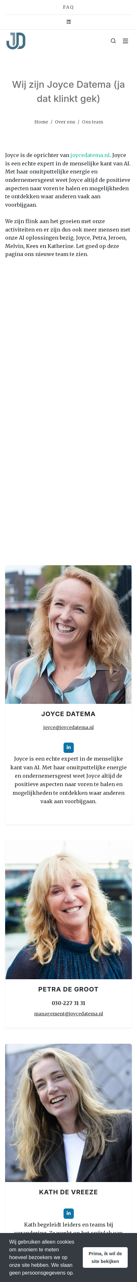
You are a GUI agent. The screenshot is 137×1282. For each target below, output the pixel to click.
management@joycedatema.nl (68, 1014)
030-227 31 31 (68, 1003)
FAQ (68, 7)
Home (41, 122)
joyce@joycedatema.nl (68, 727)
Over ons (65, 122)
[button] (105, 1257)
